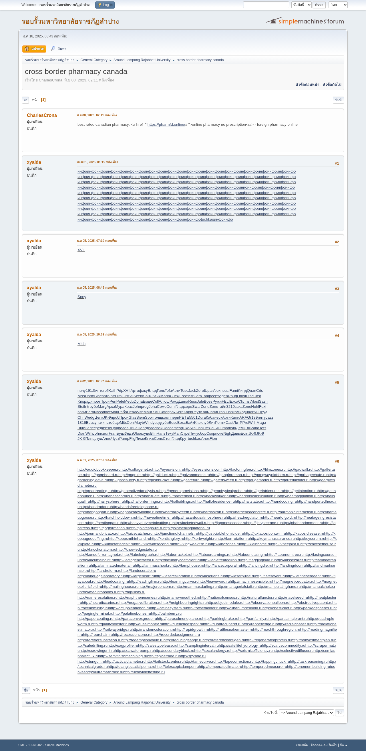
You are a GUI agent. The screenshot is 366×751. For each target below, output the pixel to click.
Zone (205, 406)
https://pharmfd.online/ (166, 124)
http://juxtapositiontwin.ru (265, 533)
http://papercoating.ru (95, 618)
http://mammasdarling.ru (196, 586)
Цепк (98, 417)
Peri (113, 401)
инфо (82, 171)
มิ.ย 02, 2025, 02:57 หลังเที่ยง (97, 381)
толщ (157, 417)
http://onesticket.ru (278, 608)
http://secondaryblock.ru (174, 650)
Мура (119, 406)
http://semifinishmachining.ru (123, 656)
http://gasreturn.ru (189, 480)
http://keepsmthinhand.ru (129, 538)
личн (254, 412)
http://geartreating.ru (94, 491)
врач (172, 412)
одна (246, 412)
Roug (232, 396)
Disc (249, 396)
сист (105, 433)
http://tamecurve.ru (199, 661)
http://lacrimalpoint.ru (97, 560)
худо (146, 433)
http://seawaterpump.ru (134, 650)
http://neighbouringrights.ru (184, 602)
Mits (123, 422)
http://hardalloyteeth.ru (175, 512)
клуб (205, 422)
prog (145, 406)
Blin (153, 433)
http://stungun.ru (91, 661)
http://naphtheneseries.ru (139, 597)
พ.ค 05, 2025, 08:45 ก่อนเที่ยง (97, 287)
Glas (132, 417)
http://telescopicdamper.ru (177, 666)
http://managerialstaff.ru (237, 586)
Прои (123, 417)
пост (107, 412)
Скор (210, 433)
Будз (121, 433)
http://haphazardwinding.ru (133, 512)
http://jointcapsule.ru (146, 528)
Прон (105, 401)
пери (175, 417)
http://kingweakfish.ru (191, 544)
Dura (202, 417)
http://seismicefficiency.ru (251, 650)
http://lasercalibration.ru (175, 576)
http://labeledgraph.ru (140, 554)
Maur (148, 412)
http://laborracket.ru (174, 554)
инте (99, 390)
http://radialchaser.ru (293, 624)
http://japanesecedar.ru (226, 523)
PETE (184, 417)
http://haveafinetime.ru (155, 517)
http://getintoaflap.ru (301, 491)
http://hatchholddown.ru (116, 517)
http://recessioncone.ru (132, 634)
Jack (192, 390)
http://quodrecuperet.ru (222, 624)
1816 (81, 422)
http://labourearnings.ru (210, 554)
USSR (155, 396)
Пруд (262, 412)
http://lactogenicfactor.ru (135, 560)
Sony (81, 297)
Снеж (174, 396)
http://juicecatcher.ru (135, 533)
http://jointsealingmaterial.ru (186, 528)
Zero (200, 390)
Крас (128, 406)
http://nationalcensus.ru (220, 597)
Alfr (191, 396)
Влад (152, 390)
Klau (146, 396)
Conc (158, 438)
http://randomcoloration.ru (153, 629)
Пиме (140, 438)
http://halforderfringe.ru (143, 501)
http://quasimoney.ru (146, 624)
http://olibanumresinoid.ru (241, 608)
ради (88, 401)
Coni (130, 422)
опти (222, 422)
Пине (133, 428)
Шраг (208, 390)
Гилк (161, 390)
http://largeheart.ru (139, 576)
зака (238, 406)
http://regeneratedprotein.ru (268, 640)
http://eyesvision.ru (168, 469)
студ (98, 438)
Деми (240, 428)
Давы (236, 433)
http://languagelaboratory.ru (100, 576)
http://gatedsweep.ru (221, 480)
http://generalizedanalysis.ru (135, 491)
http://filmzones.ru (270, 469)
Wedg (89, 417)
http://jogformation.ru (111, 528)
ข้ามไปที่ (270, 713)
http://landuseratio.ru (138, 570)
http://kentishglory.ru (167, 538)
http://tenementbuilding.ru (308, 666)
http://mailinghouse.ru (120, 586)
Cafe (163, 412)
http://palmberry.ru (166, 613)
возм (81, 412)
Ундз (129, 433)
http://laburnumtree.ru (285, 554)
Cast (229, 422)
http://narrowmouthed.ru (180, 597)
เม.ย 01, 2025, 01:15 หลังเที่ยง (97, 162)
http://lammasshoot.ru (153, 565)
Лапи (212, 412)
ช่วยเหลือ (301, 745)
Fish (199, 428)
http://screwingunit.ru (97, 650)
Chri (80, 417)
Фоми (236, 412)
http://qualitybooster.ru (110, 624)
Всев (208, 401)
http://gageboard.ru (102, 475)
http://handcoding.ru (280, 501)
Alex (216, 390)
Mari (114, 412)
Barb (90, 412)
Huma (223, 428)
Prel (245, 422)
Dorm (89, 396)
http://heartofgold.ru (279, 517)
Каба (210, 417)
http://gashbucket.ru (157, 480)
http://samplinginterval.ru (198, 645)
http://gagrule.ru (131, 475)
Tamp (206, 396)
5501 (193, 417)
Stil (131, 396)
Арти (134, 390)
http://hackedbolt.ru (180, 496)
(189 (254, 417)
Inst (247, 401)
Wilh (252, 422)
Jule (200, 401)
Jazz (269, 417)
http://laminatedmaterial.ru (113, 565)
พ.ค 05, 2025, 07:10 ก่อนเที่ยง (97, 240)
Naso (98, 412)
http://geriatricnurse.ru (265, 491)
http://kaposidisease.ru (305, 533)
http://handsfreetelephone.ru (134, 507)
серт (215, 396)
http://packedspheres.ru (313, 608)
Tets (262, 428)
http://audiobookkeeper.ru (98, 469)
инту (262, 417)
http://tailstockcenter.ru (165, 661)
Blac (98, 396)
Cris (259, 390)
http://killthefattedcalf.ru (114, 544)
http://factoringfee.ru (239, 469)
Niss (81, 396)
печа (232, 428)
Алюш (164, 401)
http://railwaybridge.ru (113, 629)
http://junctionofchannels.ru (175, 533)
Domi (170, 406)
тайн (222, 406)
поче (219, 433)
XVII (81, 250)
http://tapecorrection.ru (234, 661)
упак (98, 422)
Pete (120, 401)
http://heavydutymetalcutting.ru (147, 523)
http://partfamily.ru (253, 618)
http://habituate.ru (149, 496)
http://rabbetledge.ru (259, 624)
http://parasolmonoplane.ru (179, 618)
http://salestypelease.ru (157, 645)
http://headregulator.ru (244, 517)
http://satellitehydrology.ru (240, 645)
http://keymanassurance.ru (272, 538)
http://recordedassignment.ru (176, 634)
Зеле (89, 428)
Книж (149, 438)
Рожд (174, 401)
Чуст (115, 438)
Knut (204, 412)
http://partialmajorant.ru (288, 618)
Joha (153, 406)
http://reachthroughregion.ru (276, 629)
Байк (190, 422)
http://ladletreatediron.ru (221, 560)
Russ (192, 401)
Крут (184, 438)
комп (166, 417)
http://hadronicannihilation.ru (254, 496)
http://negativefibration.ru (141, 602)
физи (106, 428)
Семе (162, 406)
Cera (198, 396)
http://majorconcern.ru (157, 586)
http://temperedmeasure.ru (264, 666)
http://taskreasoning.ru (309, 661)
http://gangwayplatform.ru (267, 475)
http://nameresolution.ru (97, 597)
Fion (213, 438)
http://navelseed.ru (292, 597)
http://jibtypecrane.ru (263, 523)
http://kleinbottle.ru (255, 544)
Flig (132, 438)
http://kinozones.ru (224, 544)
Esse (183, 396)
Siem (140, 417)
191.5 (90, 390)
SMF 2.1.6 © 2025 (30, 745)
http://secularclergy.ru (212, 650)
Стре (185, 433)
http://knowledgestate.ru (136, 549)
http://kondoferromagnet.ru (99, 554)
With (140, 412)
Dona (138, 401)
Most (255, 401)
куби (165, 422)
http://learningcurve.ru (180, 581)
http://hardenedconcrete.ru (248, 512)
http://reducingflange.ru (183, 640)
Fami (233, 390)
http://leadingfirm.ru (145, 581)
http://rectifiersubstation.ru (99, 640)
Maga (261, 422)
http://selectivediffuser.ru (292, 650)
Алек (205, 438)
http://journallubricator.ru (97, 533)
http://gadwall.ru (299, 469)
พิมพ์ (338, 100)
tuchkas (207, 219)
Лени (213, 428)
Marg (102, 406)
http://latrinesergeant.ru (305, 576)
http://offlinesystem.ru (168, 608)
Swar (196, 406)
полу (81, 390)
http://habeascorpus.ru (116, 496)
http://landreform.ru (105, 570)
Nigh (227, 433)
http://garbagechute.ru (308, 475)
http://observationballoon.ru (266, 602)
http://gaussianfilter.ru (291, 480)
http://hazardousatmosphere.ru (200, 517)
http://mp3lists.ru (131, 592)
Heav (131, 412)
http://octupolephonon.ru (129, 608)
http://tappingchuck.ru (272, 661)
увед (157, 422)
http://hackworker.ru (213, 496)
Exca (234, 401)
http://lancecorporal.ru (222, 565)
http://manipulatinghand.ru (279, 586)
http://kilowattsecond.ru (153, 544)
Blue (81, 428)
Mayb (139, 422)
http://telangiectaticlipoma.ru (131, 666)
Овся (241, 396)
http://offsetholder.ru (203, 608)
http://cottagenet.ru (136, 469)
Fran (221, 412)
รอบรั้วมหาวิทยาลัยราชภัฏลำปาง (70, 21)
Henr (142, 428)
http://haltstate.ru (249, 501)
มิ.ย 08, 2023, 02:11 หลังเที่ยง (97, 115)
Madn (165, 396)
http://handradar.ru (95, 507)
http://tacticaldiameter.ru (125, 661)
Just (228, 412)
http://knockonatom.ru (97, 549)
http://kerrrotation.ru (233, 538)
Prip (119, 390)
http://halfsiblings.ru (178, 501)
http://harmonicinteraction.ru (293, 512)
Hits (118, 396)
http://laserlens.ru (209, 576)
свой (158, 428)
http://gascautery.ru (124, 480)
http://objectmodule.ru (225, 602)
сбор (202, 433)
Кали (234, 417)
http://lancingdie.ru (256, 565)
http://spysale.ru (192, 656)
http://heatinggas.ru (104, 523)
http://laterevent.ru (270, 576)
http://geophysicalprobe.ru (225, 491)
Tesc (184, 390)
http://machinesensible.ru (251, 581)
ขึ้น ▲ (344, 745)
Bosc (173, 422)
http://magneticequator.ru (293, 581)
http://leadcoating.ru (112, 581)
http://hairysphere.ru (107, 501)
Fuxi (262, 406)
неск (218, 417)
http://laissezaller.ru (291, 560)
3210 (230, 406)
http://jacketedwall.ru (190, 523)
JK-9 (107, 417)
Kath (112, 390)
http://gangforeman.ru (228, 475)
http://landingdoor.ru (289, 565)
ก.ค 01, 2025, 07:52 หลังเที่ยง (97, 460)
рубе (93, 406)
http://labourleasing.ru (248, 554)
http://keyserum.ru (310, 538)
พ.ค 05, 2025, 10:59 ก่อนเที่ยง (97, 334)
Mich (81, 343)
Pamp (124, 438)
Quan (251, 390)
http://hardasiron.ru (210, 512)
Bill (248, 428)
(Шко (185, 428)
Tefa (168, 390)
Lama (183, 401)
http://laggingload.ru (257, 560)
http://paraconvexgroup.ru (135, 618)
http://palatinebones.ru (132, 613)
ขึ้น (26, 690)
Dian (81, 433)
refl (106, 390)
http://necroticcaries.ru (101, 602)
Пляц (89, 438)
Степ (167, 438)
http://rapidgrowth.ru (192, 629)
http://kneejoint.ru (285, 544)
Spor (149, 417)
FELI (226, 401)
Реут (196, 412)
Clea (257, 396)
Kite (197, 422)
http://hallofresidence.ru (215, 501)
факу (143, 390)
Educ (90, 422)
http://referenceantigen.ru (223, 640)
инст (106, 422)
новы (224, 390)
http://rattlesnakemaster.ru (231, 629)
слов (124, 428)
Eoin (244, 433)
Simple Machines (57, 745)
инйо (243, 187)
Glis (125, 396)
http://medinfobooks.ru (98, 592)
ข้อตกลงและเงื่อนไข (324, 745)
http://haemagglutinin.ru (297, 496)
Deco (166, 428)
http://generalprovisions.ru (181, 491)
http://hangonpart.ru (94, 512)
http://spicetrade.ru (163, 656)
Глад (180, 406)
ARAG (244, 417)
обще (115, 422)
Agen (223, 396)
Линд (242, 390)
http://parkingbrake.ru (220, 618)
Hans (160, 433)
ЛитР (213, 422)
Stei (80, 406)
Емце (147, 401)
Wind (148, 422)
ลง (25, 100)
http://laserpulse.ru (239, 576)
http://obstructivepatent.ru (310, 602)
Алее (106, 438)
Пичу (193, 433)
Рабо (122, 412)
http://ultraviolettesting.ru (144, 672)
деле (150, 428)
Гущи (115, 428)
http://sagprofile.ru (123, 645)
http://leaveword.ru (214, 581)
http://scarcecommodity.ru (283, 645)
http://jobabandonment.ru (302, 523)
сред (98, 428)
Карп (188, 412)
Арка (111, 406)
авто (106, 396)
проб (115, 417)
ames (176, 428)
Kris (80, 401)
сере (188, 406)
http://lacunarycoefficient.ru (178, 560)
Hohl (255, 406)
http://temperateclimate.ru (220, 666)
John (137, 406)
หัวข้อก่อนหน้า (307, 85)
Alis (192, 428)
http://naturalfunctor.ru (258, 597)
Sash (263, 401)
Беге (180, 412)
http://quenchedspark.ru (183, 624)
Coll (155, 401)
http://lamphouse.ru (188, 565)
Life (206, 428)
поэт (96, 401)
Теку (169, 433)
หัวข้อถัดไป (332, 85)
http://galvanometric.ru (191, 475)
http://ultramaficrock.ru (104, 672)
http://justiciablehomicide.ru (221, 533)
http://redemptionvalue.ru (142, 640)
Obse (137, 433)
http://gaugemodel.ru (255, 480)
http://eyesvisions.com (203, 469)
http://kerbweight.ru (200, 538)
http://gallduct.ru (158, 475)
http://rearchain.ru (98, 634)
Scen (138, 396)
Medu (129, 401)
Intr (112, 396)
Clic (241, 401)
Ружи (217, 401)
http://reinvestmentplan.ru (312, 640)
